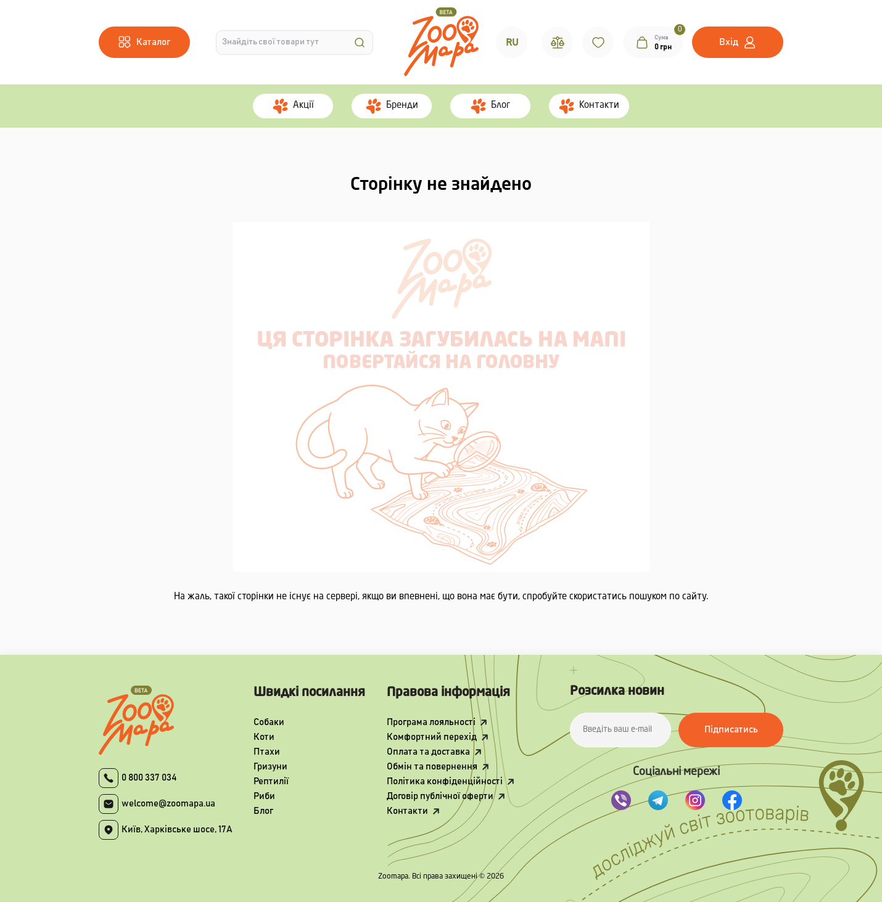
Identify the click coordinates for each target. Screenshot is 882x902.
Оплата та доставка (428, 751)
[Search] (359, 42)
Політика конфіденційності (445, 781)
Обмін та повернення (432, 766)
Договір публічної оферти (440, 796)
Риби (264, 796)
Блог (263, 811)
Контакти (407, 811)
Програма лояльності (431, 722)
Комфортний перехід (432, 737)
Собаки (268, 722)
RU (512, 42)
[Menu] (144, 42)
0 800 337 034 (149, 777)
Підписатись (731, 729)
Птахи (266, 751)
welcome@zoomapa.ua (168, 803)
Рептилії (271, 781)
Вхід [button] (728, 42)
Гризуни (270, 766)
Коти (263, 737)
